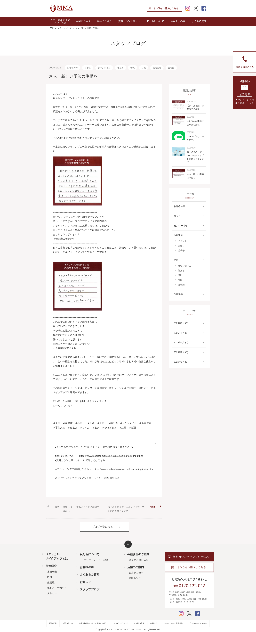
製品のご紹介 (104, 21)
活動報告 (178, 235)
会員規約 (153, 623)
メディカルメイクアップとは (60, 21)
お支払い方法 (139, 623)
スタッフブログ (64, 28)
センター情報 (180, 225)
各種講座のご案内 (138, 554)
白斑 (144, 67)
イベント (182, 241)
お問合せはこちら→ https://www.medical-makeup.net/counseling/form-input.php (99, 455)
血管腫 (171, 67)
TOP (52, 28)
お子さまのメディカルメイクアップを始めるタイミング (131, 508)
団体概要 (52, 623)
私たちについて (155, 21)
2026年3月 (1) (181, 342)
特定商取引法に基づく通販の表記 (92, 623)
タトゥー (52, 593)
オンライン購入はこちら (165, 8)
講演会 (181, 250)
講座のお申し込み (138, 560)
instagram (187, 8)
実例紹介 (51, 566)
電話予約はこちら (244, 62)
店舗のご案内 (135, 567)
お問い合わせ (67, 623)
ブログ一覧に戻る (102, 526)
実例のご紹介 (83, 21)
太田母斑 (52, 571)
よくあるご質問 (89, 574)
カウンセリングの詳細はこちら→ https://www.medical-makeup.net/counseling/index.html (104, 469)
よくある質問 (199, 21)
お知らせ (85, 582)
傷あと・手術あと (57, 587)
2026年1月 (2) (181, 362)
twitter (195, 8)
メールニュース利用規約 (173, 623)
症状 (176, 260)
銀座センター (136, 572)
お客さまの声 (177, 21)
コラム (88, 67)
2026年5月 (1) (181, 323)
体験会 (181, 246)
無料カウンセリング (129, 21)
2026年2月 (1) (181, 352)
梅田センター (136, 578)
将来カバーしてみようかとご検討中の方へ (76, 508)
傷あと (120, 67)
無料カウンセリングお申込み (191, 556)
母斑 (132, 67)
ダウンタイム (104, 67)
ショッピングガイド (120, 623)
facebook (203, 8)
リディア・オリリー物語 (94, 560)
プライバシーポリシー (198, 623)
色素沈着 (157, 67)
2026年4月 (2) (181, 333)
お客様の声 (72, 67)
